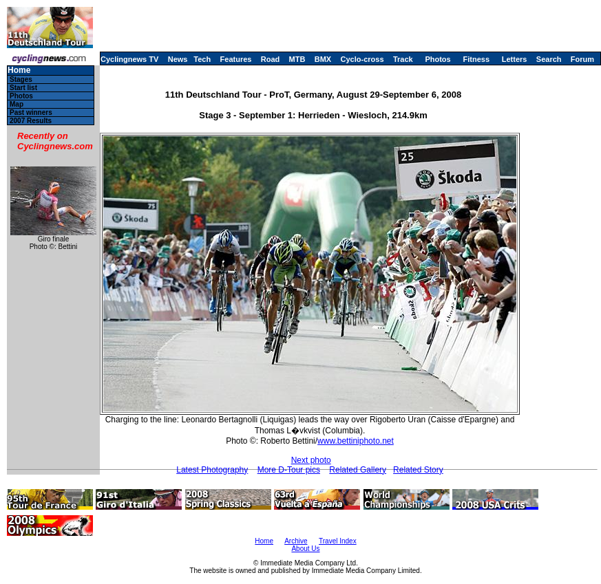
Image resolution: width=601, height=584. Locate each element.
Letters (514, 59)
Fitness (476, 59)
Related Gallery (357, 470)
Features (236, 59)
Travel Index (338, 541)
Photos (437, 59)
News (178, 59)
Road (270, 59)
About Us (305, 548)
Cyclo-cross (362, 59)
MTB (297, 59)
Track (403, 59)
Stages (21, 79)
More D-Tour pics (288, 470)
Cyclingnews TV (129, 59)
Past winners (31, 112)
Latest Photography (212, 470)
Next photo (311, 460)
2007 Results (31, 121)
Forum (582, 59)
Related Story (418, 470)
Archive (295, 541)
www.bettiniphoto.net (355, 441)
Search (549, 59)
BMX (323, 59)
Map (16, 104)
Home (19, 70)
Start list (23, 87)
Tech (202, 59)
